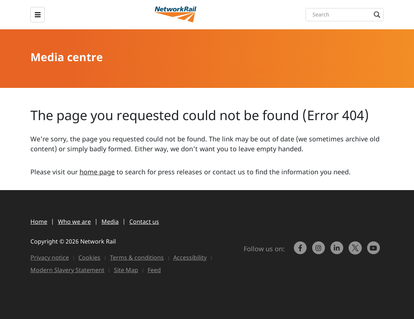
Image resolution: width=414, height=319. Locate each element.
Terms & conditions (137, 257)
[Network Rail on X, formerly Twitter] (356, 251)
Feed (154, 270)
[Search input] (346, 15)
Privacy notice (49, 257)
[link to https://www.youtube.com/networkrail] (374, 251)
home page (97, 171)
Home (38, 222)
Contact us (144, 222)
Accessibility (190, 257)
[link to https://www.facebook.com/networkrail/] (301, 251)
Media (110, 222)
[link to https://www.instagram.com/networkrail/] (319, 251)
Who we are (74, 222)
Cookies (89, 257)
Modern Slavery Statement (67, 270)
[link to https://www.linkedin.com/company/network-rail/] (338, 251)
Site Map (126, 270)
